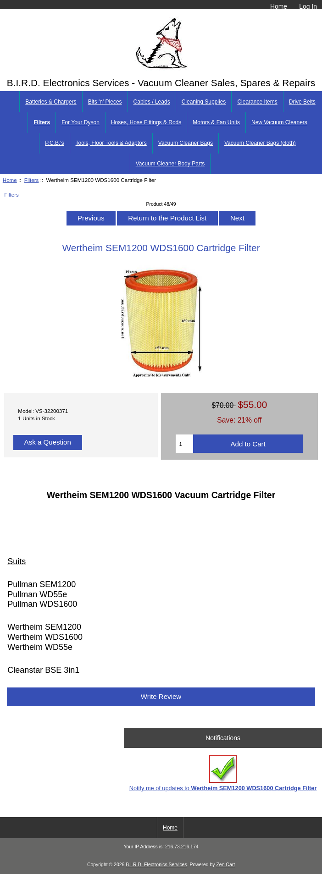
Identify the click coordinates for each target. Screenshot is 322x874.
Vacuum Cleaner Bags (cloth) (260, 143)
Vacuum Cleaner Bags (185, 143)
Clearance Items (257, 102)
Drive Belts (302, 102)
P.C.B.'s (54, 143)
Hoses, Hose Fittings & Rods (146, 122)
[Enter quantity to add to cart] (184, 443)
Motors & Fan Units (216, 122)
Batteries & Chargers (50, 102)
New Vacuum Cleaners (279, 122)
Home (278, 6)
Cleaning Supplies (204, 102)
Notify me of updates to (223, 773)
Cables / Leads (151, 102)
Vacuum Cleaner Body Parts (170, 163)
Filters (31, 180)
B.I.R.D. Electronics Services (156, 864)
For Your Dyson (80, 122)
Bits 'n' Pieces (105, 102)
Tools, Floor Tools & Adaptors (111, 143)
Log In (308, 6)
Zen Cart (225, 864)
